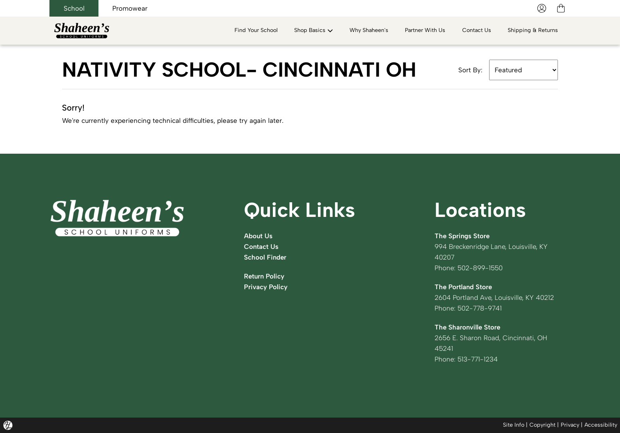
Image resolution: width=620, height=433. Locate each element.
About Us (258, 236)
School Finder (265, 257)
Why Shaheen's (369, 30)
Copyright (542, 425)
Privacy (570, 425)
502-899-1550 (480, 268)
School (74, 8)
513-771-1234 (477, 359)
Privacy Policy (265, 287)
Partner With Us (425, 30)
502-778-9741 (479, 308)
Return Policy (264, 276)
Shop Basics (313, 30)
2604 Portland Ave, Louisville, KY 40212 (494, 297)
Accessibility (600, 425)
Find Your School (256, 30)
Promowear (129, 8)
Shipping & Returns (533, 30)
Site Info (513, 425)
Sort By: (470, 70)
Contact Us (476, 30)
